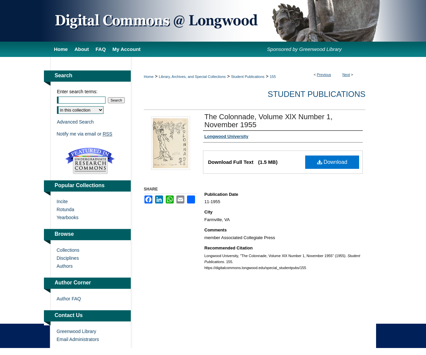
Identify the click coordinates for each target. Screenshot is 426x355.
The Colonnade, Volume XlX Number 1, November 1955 (268, 121)
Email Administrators (78, 339)
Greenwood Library (76, 331)
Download (332, 162)
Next (346, 75)
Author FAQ (69, 298)
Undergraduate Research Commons (90, 161)
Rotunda (65, 209)
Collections (68, 250)
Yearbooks (68, 217)
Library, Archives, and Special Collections (192, 77)
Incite (62, 201)
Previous (324, 75)
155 (273, 77)
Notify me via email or (84, 134)
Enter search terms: (77, 91)
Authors (65, 266)
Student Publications (247, 77)
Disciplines (68, 258)
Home (148, 77)
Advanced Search (75, 122)
